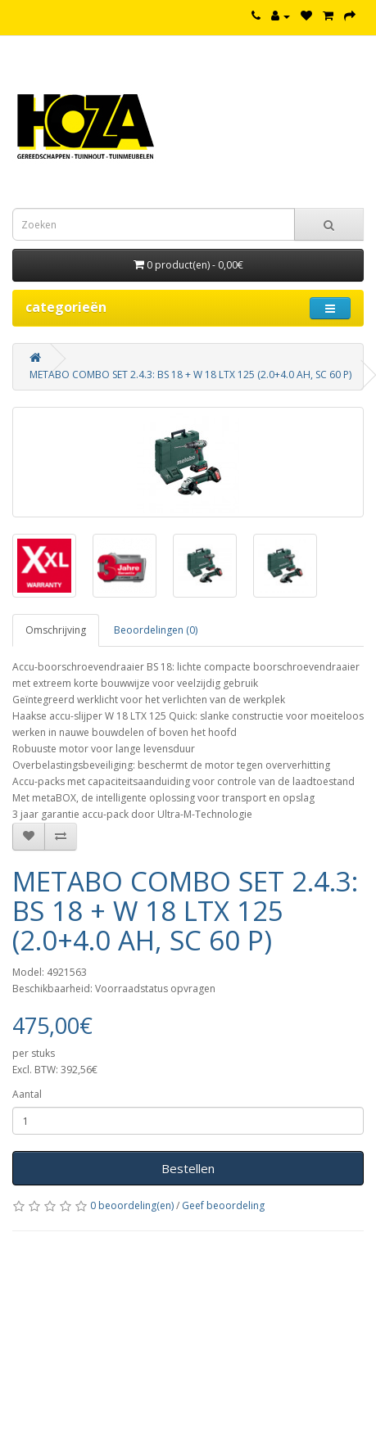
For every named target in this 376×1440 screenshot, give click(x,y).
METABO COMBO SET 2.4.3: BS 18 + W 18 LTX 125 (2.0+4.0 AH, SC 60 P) (190, 374)
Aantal (27, 1094)
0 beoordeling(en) (132, 1205)
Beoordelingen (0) (155, 630)
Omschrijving (55, 630)
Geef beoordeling (223, 1205)
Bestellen (188, 1168)
